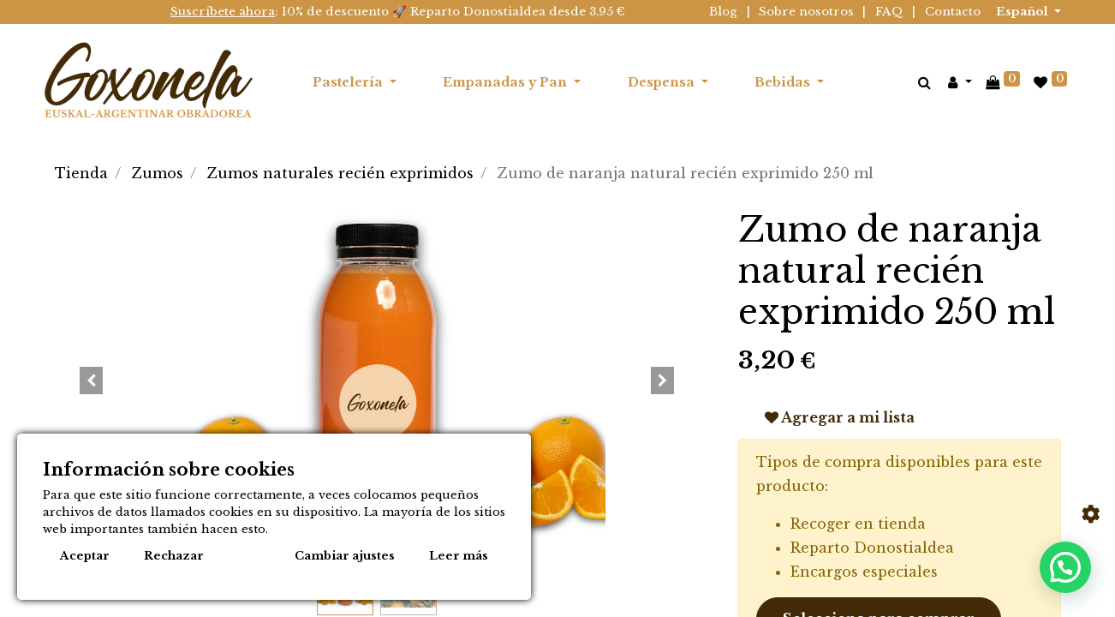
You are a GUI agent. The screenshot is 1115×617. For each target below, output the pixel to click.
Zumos (157, 173)
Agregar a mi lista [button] (840, 417)
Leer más (458, 555)
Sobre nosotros (806, 11)
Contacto (953, 11)
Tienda (81, 173)
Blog (723, 11)
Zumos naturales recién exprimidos (340, 173)
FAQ (889, 11)
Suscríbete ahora (222, 11)
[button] (91, 380)
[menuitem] (871, 82)
